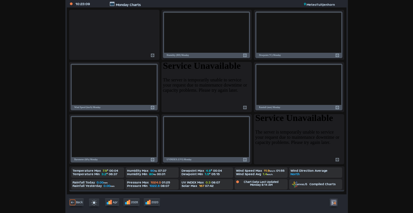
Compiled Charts (314, 184)
